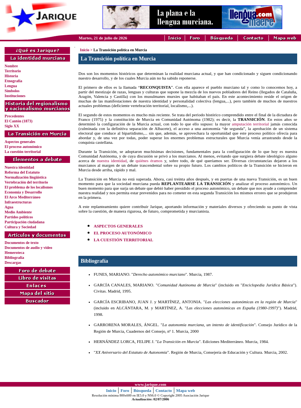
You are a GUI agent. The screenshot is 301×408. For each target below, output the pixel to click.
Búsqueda (142, 390)
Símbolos (12, 91)
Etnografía (13, 81)
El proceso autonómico (23, 147)
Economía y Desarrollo (23, 192)
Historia (11, 76)
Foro (124, 390)
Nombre (11, 66)
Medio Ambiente (18, 212)
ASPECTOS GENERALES (118, 226)
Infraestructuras (18, 202)
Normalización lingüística (25, 177)
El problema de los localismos (29, 187)
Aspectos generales (20, 142)
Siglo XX (12, 126)
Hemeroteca (14, 252)
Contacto (164, 390)
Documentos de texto (22, 243)
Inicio (84, 50)
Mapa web (185, 390)
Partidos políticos (19, 217)
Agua (9, 207)
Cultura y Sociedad (20, 227)
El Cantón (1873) (19, 121)
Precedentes (14, 116)
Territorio (13, 71)
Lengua (11, 86)
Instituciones (15, 96)
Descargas (13, 262)
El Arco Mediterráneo (23, 197)
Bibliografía (14, 257)
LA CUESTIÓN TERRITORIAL (123, 239)
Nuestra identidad (19, 167)
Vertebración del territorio (26, 182)
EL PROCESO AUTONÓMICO (122, 233)
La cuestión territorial (23, 152)
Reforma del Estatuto (22, 172)
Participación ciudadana (24, 222)
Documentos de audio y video (28, 247)
